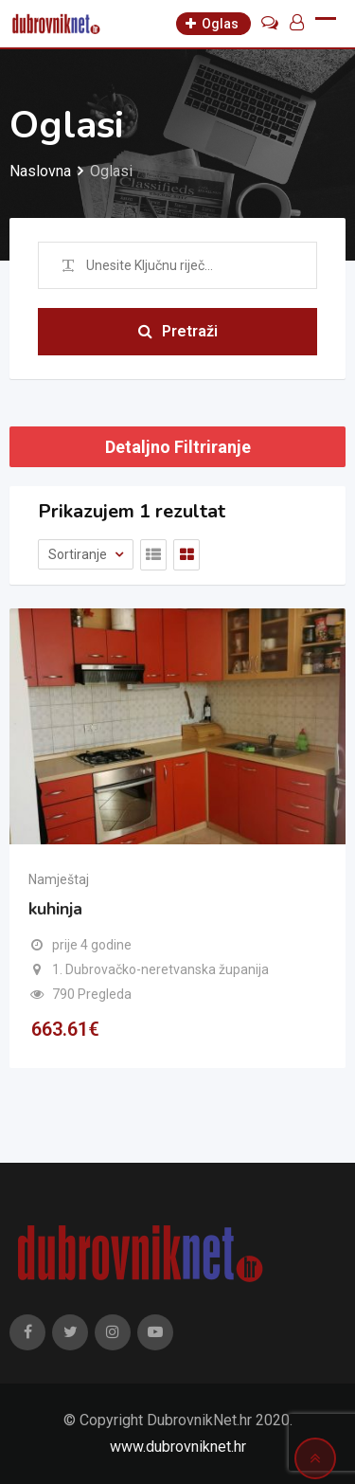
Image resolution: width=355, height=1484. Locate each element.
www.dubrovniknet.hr (178, 1447)
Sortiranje (79, 554)
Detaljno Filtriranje (178, 447)
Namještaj (58, 879)
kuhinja (55, 908)
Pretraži (178, 331)
